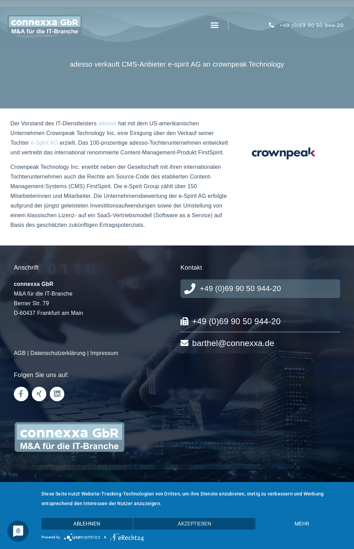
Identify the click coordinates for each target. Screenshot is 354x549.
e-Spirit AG (44, 143)
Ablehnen (86, 524)
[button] (214, 25)
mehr (302, 524)
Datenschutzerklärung (58, 353)
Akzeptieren (194, 524)
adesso (107, 123)
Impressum (104, 353)
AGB (20, 353)
